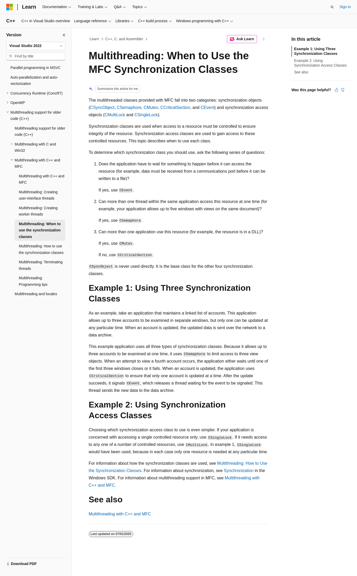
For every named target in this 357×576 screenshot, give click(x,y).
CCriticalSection (175, 107)
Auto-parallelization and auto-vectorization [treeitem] (34, 80)
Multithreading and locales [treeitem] (36, 294)
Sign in (345, 7)
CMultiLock (114, 115)
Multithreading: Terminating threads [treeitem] (41, 265)
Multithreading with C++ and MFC (120, 514)
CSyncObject (102, 107)
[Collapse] (63, 35)
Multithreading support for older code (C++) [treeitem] (40, 131)
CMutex (151, 107)
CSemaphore (129, 107)
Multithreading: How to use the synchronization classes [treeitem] (41, 249)
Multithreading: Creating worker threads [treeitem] (38, 211)
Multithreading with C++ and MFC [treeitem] (41, 179)
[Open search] (332, 7)
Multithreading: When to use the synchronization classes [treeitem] (40, 230)
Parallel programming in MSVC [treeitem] (35, 68)
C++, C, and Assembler (124, 39)
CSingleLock (146, 115)
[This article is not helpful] (343, 90)
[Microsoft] (9, 7)
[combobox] (35, 46)
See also (301, 72)
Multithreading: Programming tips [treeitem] (33, 281)
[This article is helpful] (336, 90)
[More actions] (263, 39)
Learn (94, 39)
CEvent (207, 107)
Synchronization (239, 470)
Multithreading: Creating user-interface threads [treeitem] (38, 195)
